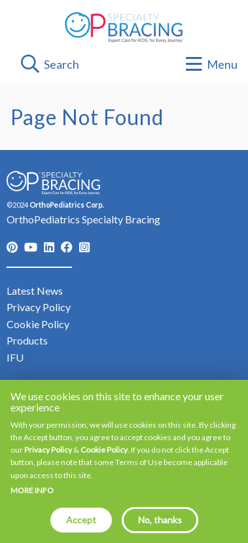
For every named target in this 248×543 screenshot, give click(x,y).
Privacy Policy (48, 459)
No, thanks (160, 528)
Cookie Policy (104, 459)
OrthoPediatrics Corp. (66, 204)
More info (32, 500)
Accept (81, 528)
